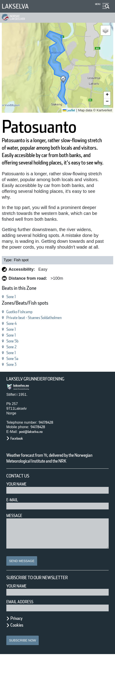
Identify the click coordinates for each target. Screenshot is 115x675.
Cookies (19, 645)
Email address (23, 622)
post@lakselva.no (35, 446)
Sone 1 (13, 311)
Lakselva (17, 6)
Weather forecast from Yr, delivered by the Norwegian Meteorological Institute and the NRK (55, 475)
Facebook (18, 453)
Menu (97, 4)
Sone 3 (13, 379)
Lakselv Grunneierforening (41, 393)
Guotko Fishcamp (23, 326)
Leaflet (67, 110)
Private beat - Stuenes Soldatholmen (43, 332)
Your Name (18, 504)
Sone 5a (14, 373)
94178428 (48, 437)
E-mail (13, 520)
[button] (63, 79)
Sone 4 (13, 338)
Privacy (18, 639)
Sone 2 (13, 361)
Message (16, 536)
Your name (18, 606)
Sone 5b (14, 355)
